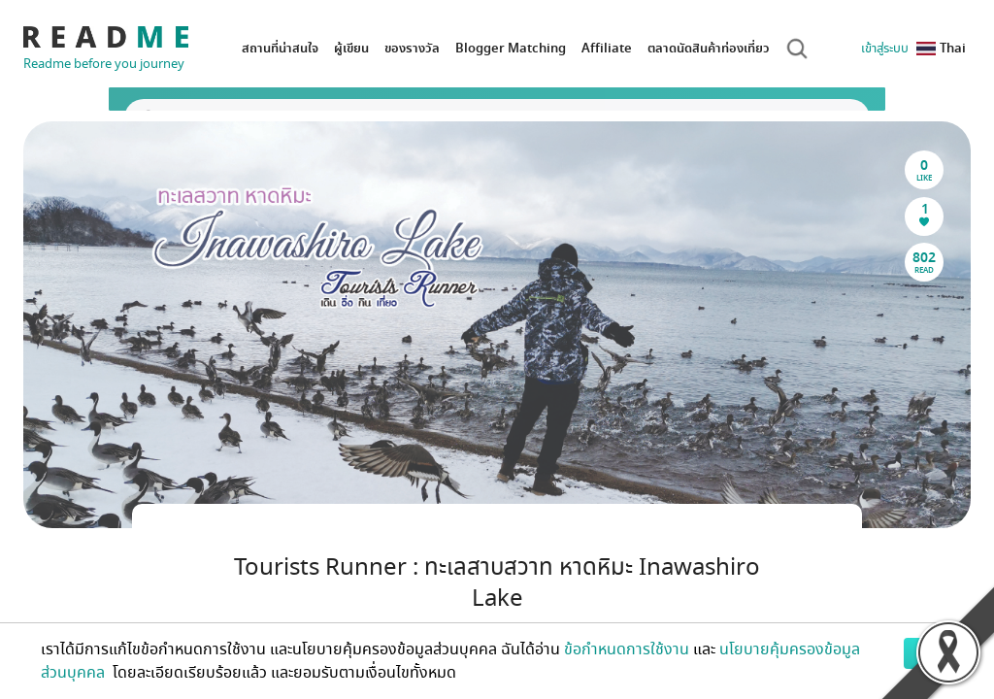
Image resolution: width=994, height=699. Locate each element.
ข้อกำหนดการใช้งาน (626, 649)
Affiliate (606, 48)
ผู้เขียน (351, 48)
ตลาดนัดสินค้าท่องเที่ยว (708, 48)
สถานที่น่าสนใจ (280, 48)
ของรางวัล (412, 48)
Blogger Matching (510, 48)
